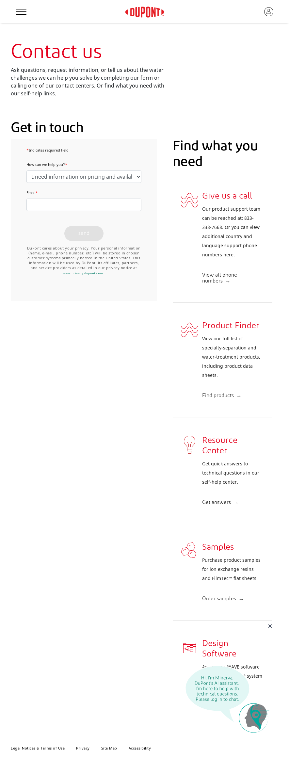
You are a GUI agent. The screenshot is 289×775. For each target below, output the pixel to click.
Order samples (219, 599)
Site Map (109, 748)
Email (32, 192)
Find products (218, 395)
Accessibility (140, 748)
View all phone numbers (219, 278)
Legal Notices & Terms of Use (38, 748)
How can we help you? (46, 164)
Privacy (83, 748)
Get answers (216, 502)
